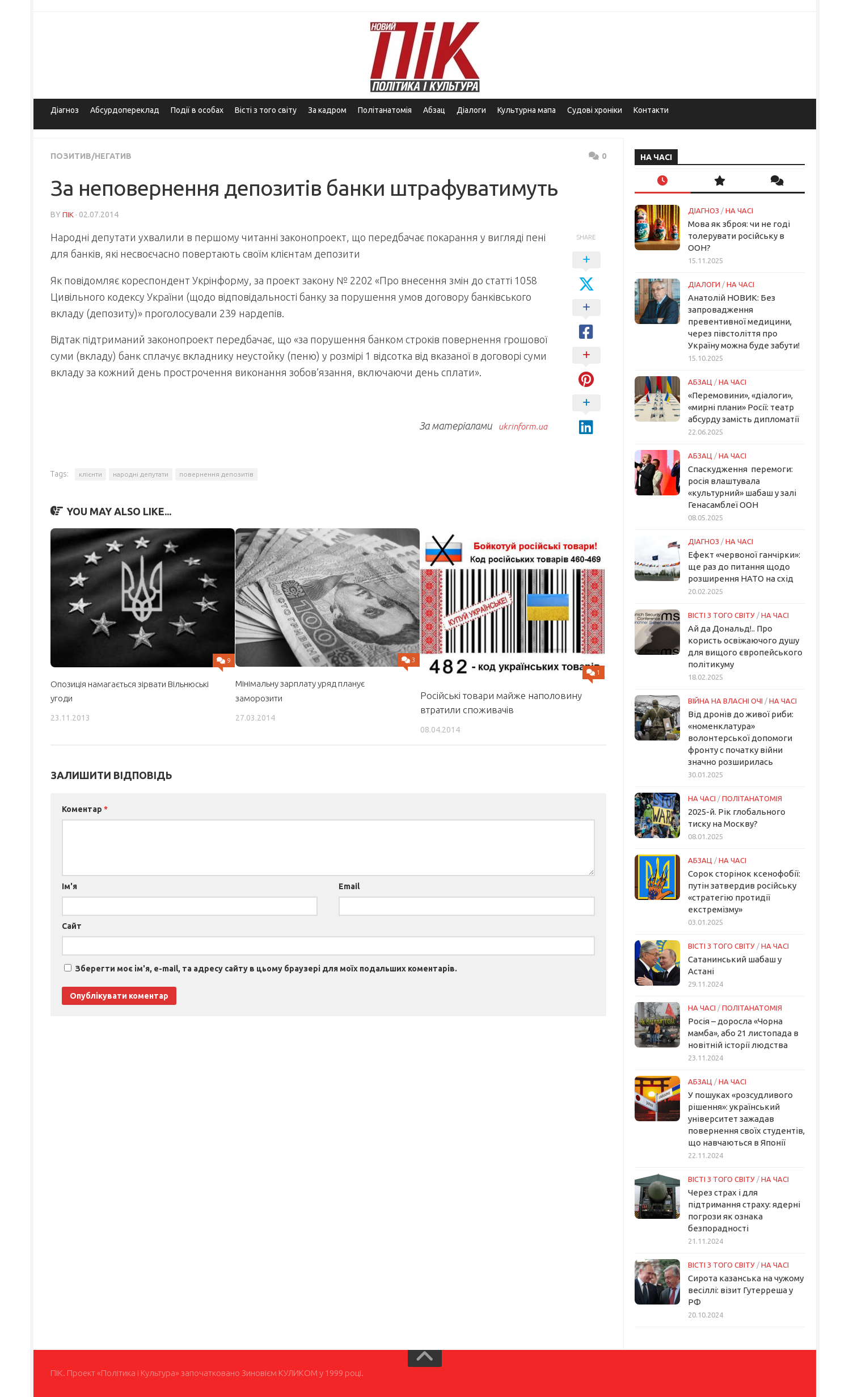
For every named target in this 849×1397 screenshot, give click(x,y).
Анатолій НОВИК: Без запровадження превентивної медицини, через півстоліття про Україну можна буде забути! (744, 321)
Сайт (72, 925)
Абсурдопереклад (124, 110)
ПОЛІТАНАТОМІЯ (752, 798)
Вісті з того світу (266, 110)
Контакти (651, 110)
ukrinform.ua (518, 425)
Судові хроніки (594, 110)
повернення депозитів (216, 473)
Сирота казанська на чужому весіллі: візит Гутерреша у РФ (746, 1290)
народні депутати (140, 473)
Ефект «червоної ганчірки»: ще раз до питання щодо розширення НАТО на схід (744, 566)
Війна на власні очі (725, 701)
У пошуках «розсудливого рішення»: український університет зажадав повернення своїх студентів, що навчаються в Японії (746, 1118)
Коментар (85, 808)
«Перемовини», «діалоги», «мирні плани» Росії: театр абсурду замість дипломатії (743, 407)
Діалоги (471, 110)
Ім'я (69, 885)
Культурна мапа (526, 110)
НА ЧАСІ (739, 210)
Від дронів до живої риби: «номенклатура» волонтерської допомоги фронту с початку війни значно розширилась (740, 738)
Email (349, 885)
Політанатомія (385, 110)
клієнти (90, 473)
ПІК (68, 213)
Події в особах (197, 110)
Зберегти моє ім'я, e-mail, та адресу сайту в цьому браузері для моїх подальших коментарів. (266, 968)
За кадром (327, 110)
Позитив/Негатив (95, 155)
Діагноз (64, 110)
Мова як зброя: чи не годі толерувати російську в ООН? (739, 236)
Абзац (434, 110)
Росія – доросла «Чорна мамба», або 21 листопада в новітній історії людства (743, 1033)
